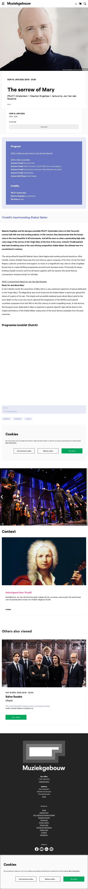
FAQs (44, 813)
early (9, 108)
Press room (44, 833)
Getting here (44, 816)
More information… (11, 446)
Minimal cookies (48, 454)
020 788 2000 (45, 782)
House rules (44, 828)
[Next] (82, 500)
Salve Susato (14, 700)
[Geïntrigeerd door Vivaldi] (44, 565)
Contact (44, 836)
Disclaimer (44, 838)
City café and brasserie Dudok (44, 818)
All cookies (72, 454)
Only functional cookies (24, 454)
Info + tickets (16, 721)
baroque (6, 422)
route (44, 800)
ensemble (18, 422)
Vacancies (44, 823)
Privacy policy (44, 826)
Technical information (44, 831)
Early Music (10, 415)
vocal (28, 422)
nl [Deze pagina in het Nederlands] (76, 4)
